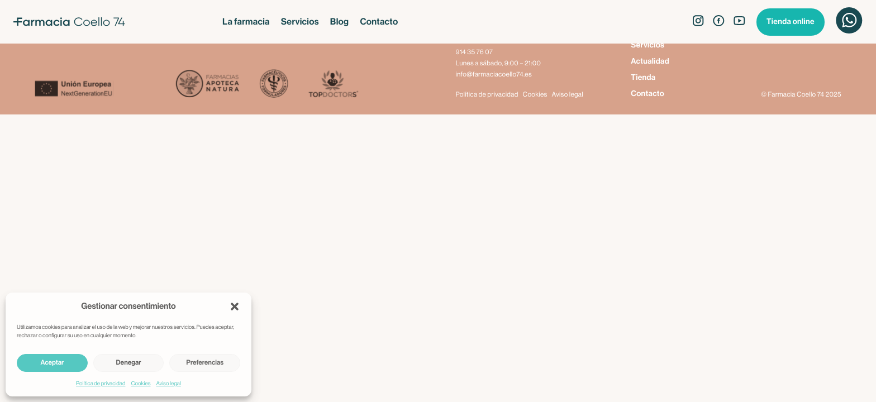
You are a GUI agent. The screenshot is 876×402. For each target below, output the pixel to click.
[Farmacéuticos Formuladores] (273, 84)
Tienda (643, 78)
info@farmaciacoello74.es (493, 74)
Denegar (128, 363)
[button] (234, 306)
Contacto (379, 21)
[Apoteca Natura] (207, 84)
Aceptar (52, 363)
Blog (339, 21)
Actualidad (650, 61)
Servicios (300, 21)
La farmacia (246, 21)
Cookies (140, 383)
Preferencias (204, 363)
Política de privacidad (100, 383)
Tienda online (790, 22)
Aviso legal (168, 383)
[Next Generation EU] (105, 89)
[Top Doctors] (333, 84)
